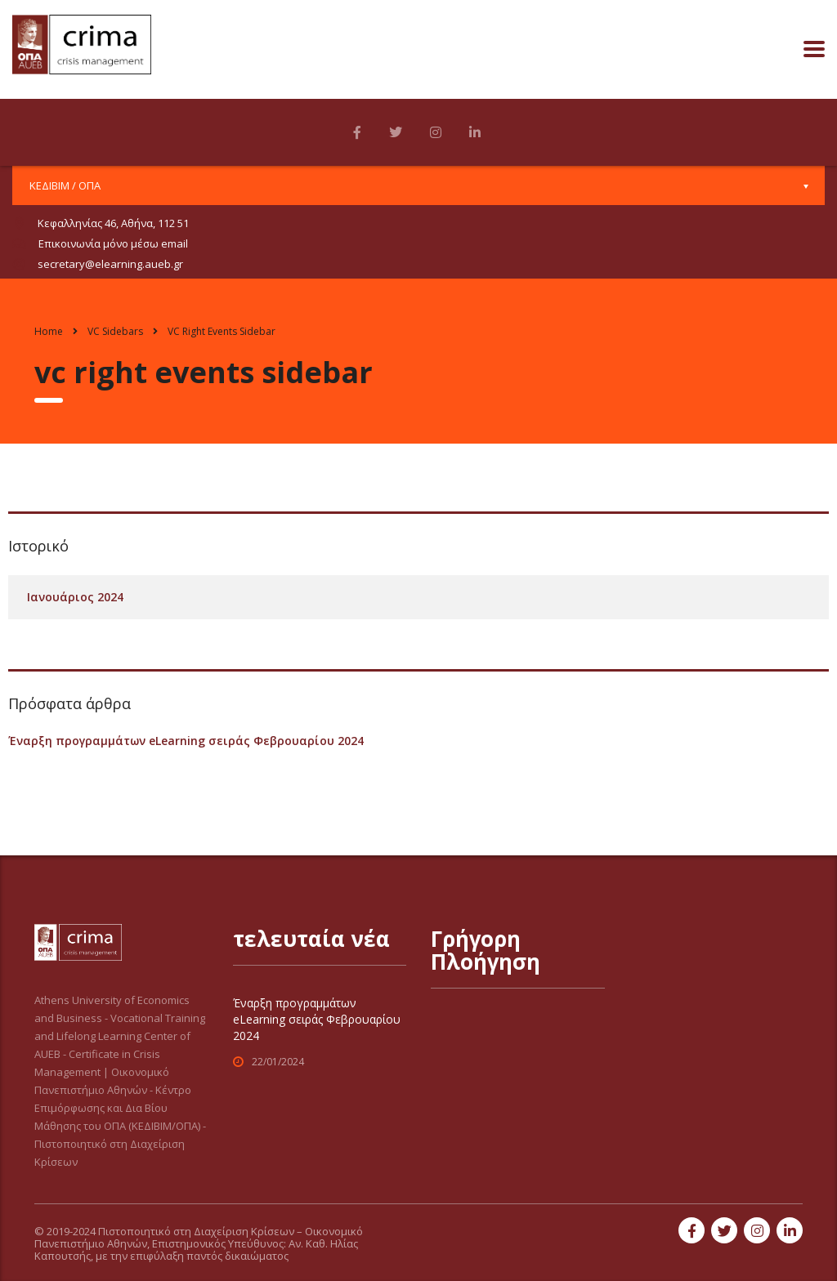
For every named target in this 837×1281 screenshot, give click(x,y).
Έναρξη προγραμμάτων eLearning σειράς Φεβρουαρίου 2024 (186, 740)
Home (48, 331)
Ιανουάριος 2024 (75, 597)
